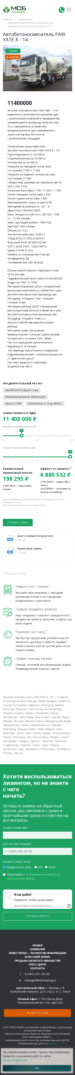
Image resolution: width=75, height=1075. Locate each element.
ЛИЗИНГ (37, 945)
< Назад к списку (15, 573)
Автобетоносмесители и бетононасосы (30, 22)
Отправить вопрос (37, 916)
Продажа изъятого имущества (38, 960)
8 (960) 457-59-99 (37, 974)
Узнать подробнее (15, 1060)
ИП (40, 867)
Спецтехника (24, 19)
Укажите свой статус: (17, 861)
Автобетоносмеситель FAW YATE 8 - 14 (29, 26)
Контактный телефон (17, 844)
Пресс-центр (37, 964)
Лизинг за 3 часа (38, 1013)
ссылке (52, 1043)
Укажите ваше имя (15, 827)
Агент (52, 867)
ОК (36, 1068)
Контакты (37, 968)
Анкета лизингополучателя (35, 536)
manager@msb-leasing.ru (40, 980)
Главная (7, 19)
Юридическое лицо (18, 867)
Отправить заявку (18, 522)
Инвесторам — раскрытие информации (37, 953)
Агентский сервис (37, 957)
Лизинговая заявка (29, 548)
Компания (37, 949)
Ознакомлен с (33, 876)
